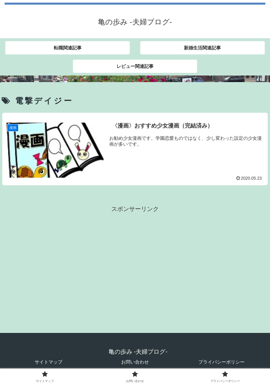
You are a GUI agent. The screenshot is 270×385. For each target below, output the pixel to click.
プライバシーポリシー (221, 362)
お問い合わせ (135, 362)
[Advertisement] (135, 260)
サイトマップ (48, 362)
